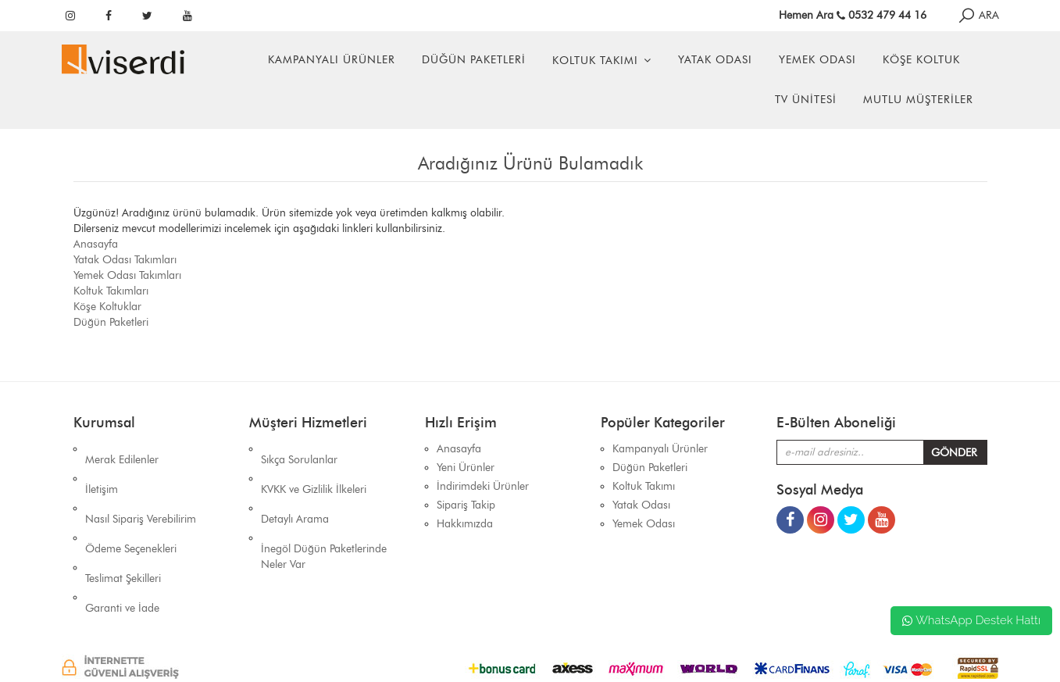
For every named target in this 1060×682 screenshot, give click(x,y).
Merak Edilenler (122, 448)
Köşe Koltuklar (107, 306)
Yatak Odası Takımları (125, 259)
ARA (978, 15)
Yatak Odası (715, 59)
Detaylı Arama (295, 486)
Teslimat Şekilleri (123, 523)
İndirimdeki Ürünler (483, 486)
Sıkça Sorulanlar (299, 448)
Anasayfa (95, 244)
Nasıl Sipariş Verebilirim (140, 486)
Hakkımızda (465, 523)
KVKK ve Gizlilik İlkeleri (313, 467)
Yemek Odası (817, 59)
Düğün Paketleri (474, 59)
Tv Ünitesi (806, 99)
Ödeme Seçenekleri (131, 505)
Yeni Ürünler (465, 467)
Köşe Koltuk (921, 59)
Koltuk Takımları (110, 291)
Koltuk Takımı (595, 60)
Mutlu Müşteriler (918, 99)
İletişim (101, 467)
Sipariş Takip (466, 505)
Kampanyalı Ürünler (331, 59)
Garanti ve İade (122, 542)
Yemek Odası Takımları (127, 275)
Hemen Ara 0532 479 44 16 (852, 15)
